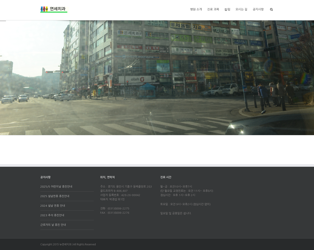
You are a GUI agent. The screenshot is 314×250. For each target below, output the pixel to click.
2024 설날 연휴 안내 (52, 205)
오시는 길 (241, 9)
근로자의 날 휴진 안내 (53, 224)
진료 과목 (213, 9)
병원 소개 (196, 9)
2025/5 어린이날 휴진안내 (56, 186)
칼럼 (227, 9)
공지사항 (258, 9)
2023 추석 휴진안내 (52, 215)
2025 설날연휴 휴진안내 (54, 196)
